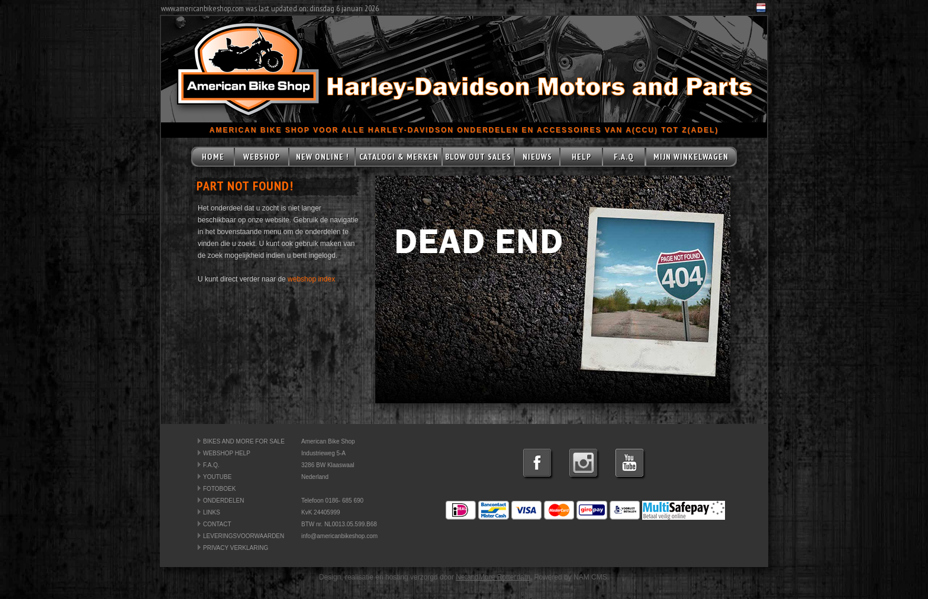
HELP (581, 156)
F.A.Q (624, 156)
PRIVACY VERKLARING (235, 548)
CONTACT (217, 524)
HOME (213, 156)
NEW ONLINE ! (322, 156)
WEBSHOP (261, 156)
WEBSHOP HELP (226, 453)
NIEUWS (537, 156)
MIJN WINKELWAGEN (691, 156)
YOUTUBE (217, 477)
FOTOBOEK (219, 488)
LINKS (211, 512)
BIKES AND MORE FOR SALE (244, 441)
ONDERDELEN (223, 500)
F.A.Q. (211, 465)
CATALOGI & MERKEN (399, 156)
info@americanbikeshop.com (339, 536)
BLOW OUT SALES (478, 156)
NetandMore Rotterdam (493, 577)
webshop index (311, 279)
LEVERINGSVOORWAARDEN (243, 536)
